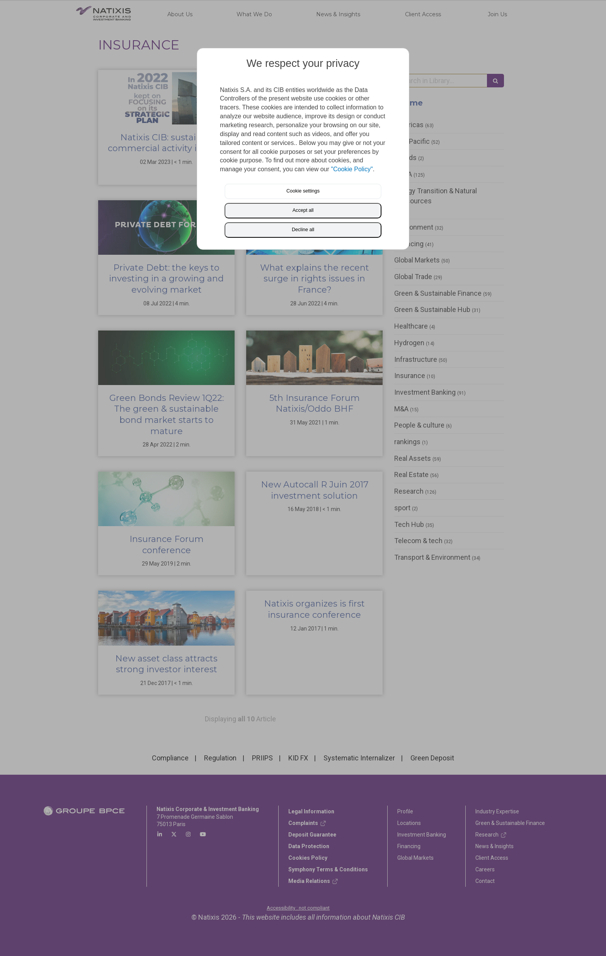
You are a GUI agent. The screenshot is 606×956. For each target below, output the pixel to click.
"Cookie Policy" (352, 169)
